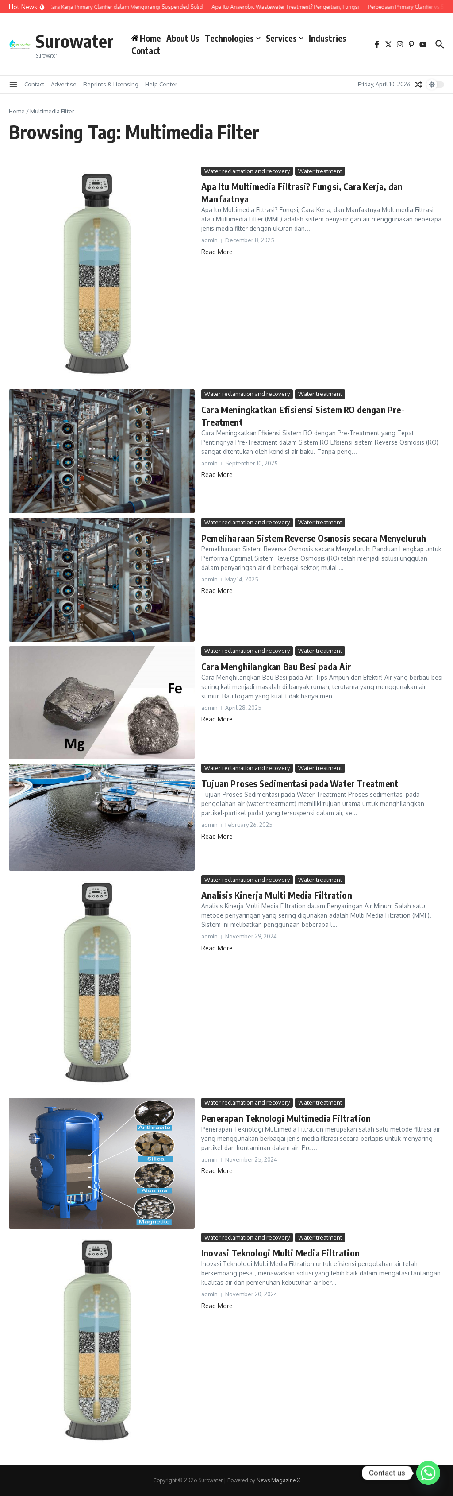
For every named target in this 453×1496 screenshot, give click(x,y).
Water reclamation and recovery (247, 170)
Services (284, 38)
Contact (146, 50)
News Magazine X (278, 1480)
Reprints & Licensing (110, 84)
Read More (217, 252)
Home (17, 111)
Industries (327, 38)
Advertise (64, 84)
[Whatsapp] (428, 1473)
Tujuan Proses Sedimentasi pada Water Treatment (299, 783)
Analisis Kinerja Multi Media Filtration (276, 894)
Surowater (74, 41)
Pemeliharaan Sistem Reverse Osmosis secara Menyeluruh (313, 537)
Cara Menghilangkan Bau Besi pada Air (276, 666)
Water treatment (320, 170)
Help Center (161, 84)
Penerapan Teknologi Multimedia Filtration (286, 1118)
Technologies (233, 38)
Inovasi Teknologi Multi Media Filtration (280, 1252)
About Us (183, 38)
